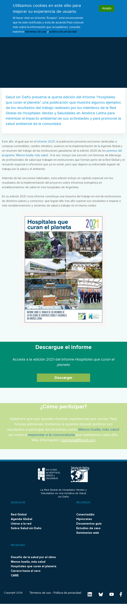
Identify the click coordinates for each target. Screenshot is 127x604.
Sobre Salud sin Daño (26, 528)
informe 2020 (46, 141)
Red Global (19, 514)
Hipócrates (84, 519)
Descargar (63, 377)
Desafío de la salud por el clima (33, 557)
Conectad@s (85, 514)
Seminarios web (87, 533)
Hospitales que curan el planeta (33, 566)
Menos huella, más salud (98, 429)
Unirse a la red (21, 524)
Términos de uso (40, 593)
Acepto (106, 4)
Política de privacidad (67, 593)
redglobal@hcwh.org (78, 440)
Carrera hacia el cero (25, 571)
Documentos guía (89, 524)
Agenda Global (21, 519)
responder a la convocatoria (51, 435)
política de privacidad (63, 28)
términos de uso (35, 28)
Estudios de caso (88, 528)
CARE (15, 575)
